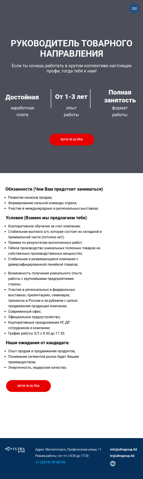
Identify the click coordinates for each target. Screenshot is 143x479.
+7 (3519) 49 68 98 (50, 462)
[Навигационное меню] (134, 8)
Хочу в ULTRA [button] (71, 139)
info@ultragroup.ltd (123, 449)
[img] (112, 463)
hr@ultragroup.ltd (122, 456)
